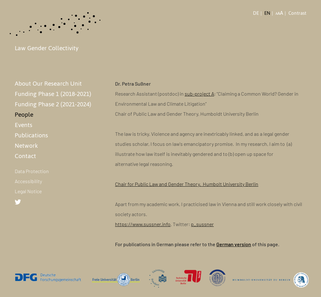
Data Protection (32, 171)
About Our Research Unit (48, 83)
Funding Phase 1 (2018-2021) (53, 94)
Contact (25, 156)
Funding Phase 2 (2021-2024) (53, 104)
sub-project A (199, 94)
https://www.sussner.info (143, 224)
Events (23, 125)
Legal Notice (28, 191)
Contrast (297, 13)
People (24, 114)
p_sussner (202, 224)
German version (233, 244)
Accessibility (28, 181)
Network (26, 145)
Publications (31, 135)
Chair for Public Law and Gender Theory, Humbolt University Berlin (186, 184)
